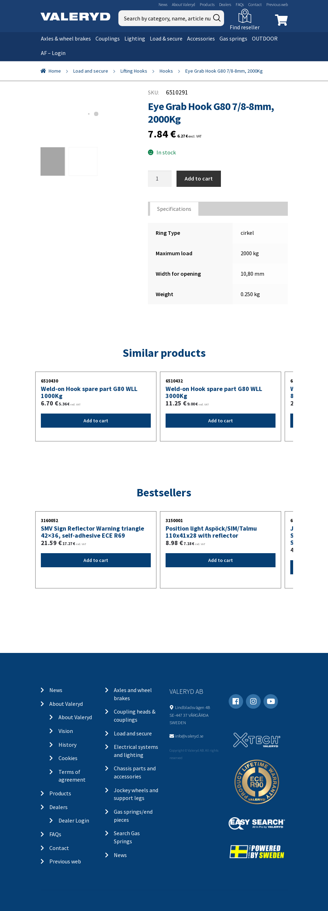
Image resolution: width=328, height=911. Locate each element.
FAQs (240, 4)
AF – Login (53, 52)
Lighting (134, 38)
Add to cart (199, 178)
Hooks (166, 71)
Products (207, 4)
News (163, 4)
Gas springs (233, 38)
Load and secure (90, 71)
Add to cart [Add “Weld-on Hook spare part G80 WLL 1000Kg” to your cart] (95, 420)
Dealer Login (73, 820)
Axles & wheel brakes (66, 38)
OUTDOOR (265, 38)
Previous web (277, 4)
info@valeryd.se (189, 736)
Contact (255, 4)
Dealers (225, 4)
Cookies (68, 758)
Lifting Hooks (133, 71)
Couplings (107, 38)
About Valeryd (183, 4)
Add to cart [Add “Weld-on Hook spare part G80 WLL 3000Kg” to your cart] (220, 420)
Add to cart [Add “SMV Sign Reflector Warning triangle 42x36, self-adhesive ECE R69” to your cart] (95, 560)
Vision (65, 730)
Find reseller (245, 27)
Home (55, 71)
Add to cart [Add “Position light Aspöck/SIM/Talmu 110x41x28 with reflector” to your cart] (220, 560)
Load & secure (166, 38)
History (67, 744)
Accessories (201, 38)
